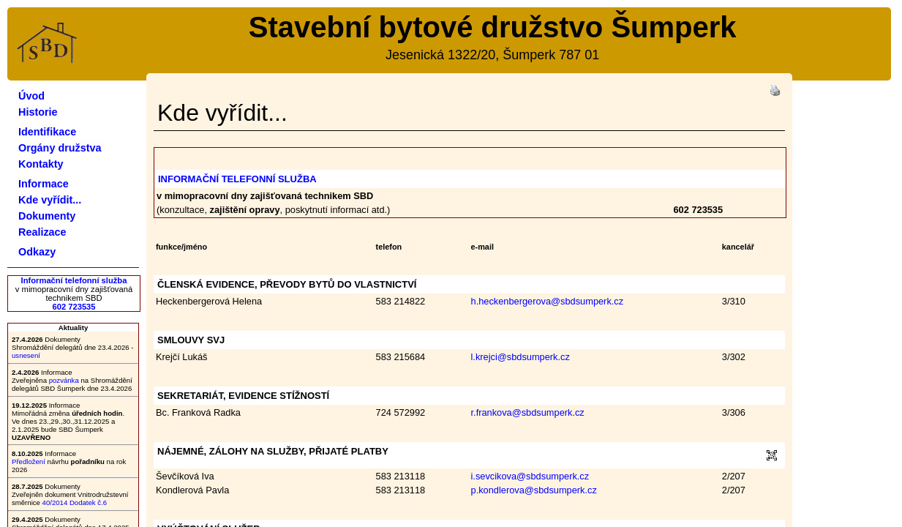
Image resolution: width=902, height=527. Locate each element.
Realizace (42, 232)
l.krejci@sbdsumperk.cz (520, 356)
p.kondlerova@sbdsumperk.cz (534, 490)
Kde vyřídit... (49, 200)
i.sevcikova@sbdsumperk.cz (530, 476)
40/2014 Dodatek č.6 (75, 502)
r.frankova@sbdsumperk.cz (528, 412)
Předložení (28, 461)
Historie (38, 112)
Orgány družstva (60, 148)
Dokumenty (46, 216)
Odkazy (37, 252)
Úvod (31, 96)
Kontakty (41, 164)
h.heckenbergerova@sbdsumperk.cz (547, 301)
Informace (43, 184)
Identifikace (47, 132)
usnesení (26, 355)
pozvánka (64, 380)
